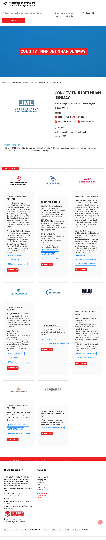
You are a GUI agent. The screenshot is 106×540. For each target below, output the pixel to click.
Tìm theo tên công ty (60, 15)
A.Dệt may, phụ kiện (30, 82)
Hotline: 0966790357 (84, 358)
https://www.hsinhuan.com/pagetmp (55, 343)
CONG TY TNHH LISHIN (50, 202)
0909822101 (15, 493)
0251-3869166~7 (64, 117)
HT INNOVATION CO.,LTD (51, 326)
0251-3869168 (81, 117)
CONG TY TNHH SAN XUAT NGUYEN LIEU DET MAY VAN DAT (52, 413)
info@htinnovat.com (50, 339)
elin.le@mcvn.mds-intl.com (18, 425)
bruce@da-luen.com (16, 353)
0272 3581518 (13, 260)
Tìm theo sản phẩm (70, 15)
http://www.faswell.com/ (17, 264)
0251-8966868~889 (15, 429)
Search (13, 20)
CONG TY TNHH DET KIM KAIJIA (85, 313)
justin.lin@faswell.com (16, 255)
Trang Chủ (5, 82)
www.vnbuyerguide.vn (13, 519)
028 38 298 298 (14, 496)
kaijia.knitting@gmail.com (86, 353)
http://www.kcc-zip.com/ (85, 264)
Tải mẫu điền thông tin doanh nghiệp (42, 495)
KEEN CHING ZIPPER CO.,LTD (87, 197)
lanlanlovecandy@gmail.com (53, 427)
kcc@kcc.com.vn (82, 255)
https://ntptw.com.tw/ (50, 258)
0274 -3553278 (48, 254)
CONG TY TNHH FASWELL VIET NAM (17, 197)
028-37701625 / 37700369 (86, 259)
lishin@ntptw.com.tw (50, 250)
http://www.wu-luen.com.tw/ (18, 362)
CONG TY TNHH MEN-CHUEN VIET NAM (18, 406)
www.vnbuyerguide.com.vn (15, 522)
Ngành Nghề (16, 82)
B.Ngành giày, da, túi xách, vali (50, 82)
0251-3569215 (13, 358)
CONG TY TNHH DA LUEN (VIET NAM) (17, 308)
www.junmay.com (87, 121)
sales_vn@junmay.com (67, 121)
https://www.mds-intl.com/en (19, 433)
